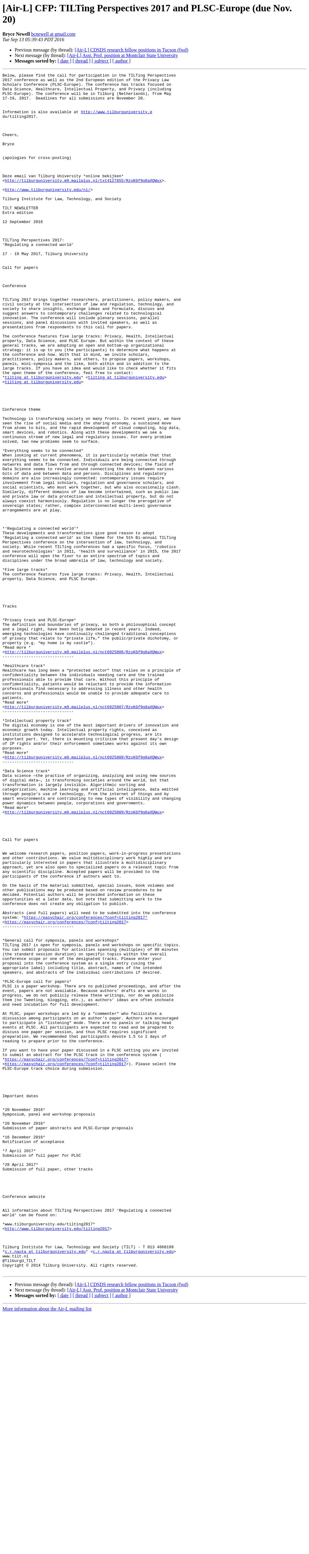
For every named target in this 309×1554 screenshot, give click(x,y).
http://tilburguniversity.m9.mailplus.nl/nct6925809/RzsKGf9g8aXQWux (83, 960)
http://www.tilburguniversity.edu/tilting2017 (57, 1460)
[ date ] (64, 60)
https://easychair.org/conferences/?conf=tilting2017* (85, 1086)
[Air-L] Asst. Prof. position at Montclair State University (122, 55)
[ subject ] (101, 60)
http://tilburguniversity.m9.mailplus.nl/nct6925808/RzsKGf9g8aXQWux (83, 894)
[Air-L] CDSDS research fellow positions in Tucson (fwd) (131, 49)
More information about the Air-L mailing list (46, 1548)
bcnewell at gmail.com (53, 34)
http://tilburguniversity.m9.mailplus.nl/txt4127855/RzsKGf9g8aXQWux (83, 202)
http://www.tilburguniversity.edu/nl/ (48, 213)
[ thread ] (82, 60)
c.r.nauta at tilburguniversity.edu (45, 1487)
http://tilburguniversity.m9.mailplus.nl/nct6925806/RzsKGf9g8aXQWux (83, 768)
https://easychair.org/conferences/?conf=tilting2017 (65, 1092)
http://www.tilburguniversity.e (116, 120)
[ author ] (121, 60)
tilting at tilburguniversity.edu (43, 438)
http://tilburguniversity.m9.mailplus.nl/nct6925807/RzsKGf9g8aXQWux (83, 834)
